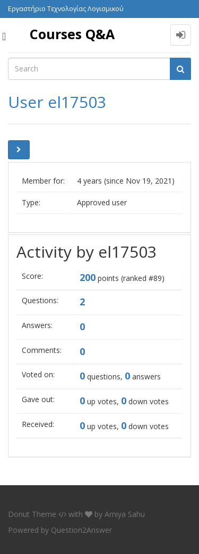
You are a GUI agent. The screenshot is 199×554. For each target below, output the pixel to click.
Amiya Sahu (125, 514)
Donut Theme (32, 514)
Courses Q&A (72, 34)
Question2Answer (81, 530)
